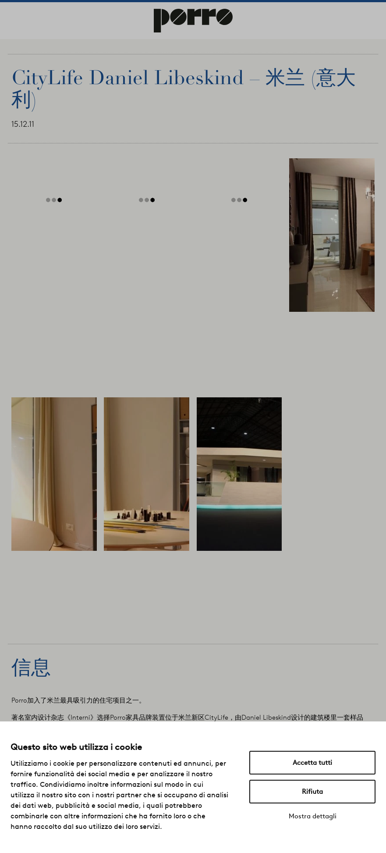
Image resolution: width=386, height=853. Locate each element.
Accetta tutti (312, 763)
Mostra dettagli (312, 816)
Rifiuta (312, 792)
